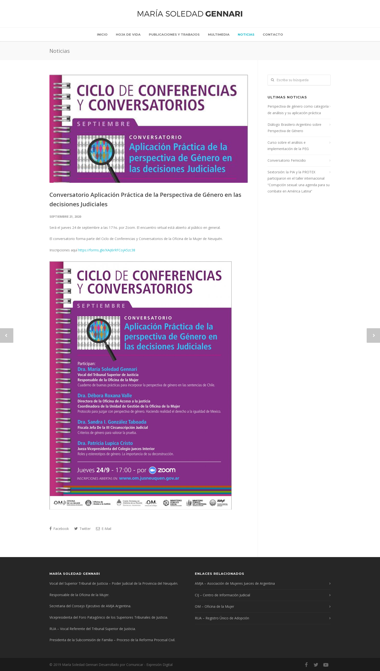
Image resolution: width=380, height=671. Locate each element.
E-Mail (103, 528)
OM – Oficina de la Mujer (214, 606)
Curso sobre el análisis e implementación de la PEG (288, 145)
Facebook (59, 528)
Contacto (273, 34)
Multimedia (219, 34)
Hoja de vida (128, 34)
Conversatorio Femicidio (287, 160)
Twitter (82, 528)
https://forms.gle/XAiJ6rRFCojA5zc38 (106, 250)
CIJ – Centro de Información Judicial (222, 595)
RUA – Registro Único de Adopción (222, 618)
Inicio (102, 34)
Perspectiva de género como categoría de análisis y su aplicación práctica (298, 109)
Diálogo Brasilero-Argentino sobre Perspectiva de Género (294, 127)
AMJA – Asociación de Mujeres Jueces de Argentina (235, 583)
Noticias (246, 34)
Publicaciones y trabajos (174, 34)
